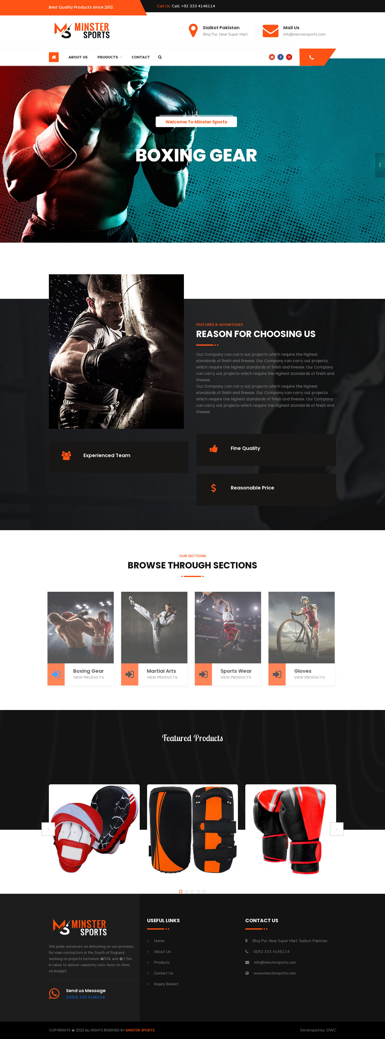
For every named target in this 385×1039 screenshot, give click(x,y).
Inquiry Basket (166, 984)
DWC (331, 1030)
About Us (78, 57)
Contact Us (163, 973)
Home (159, 941)
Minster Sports (140, 1030)
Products (107, 57)
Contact (141, 57)
